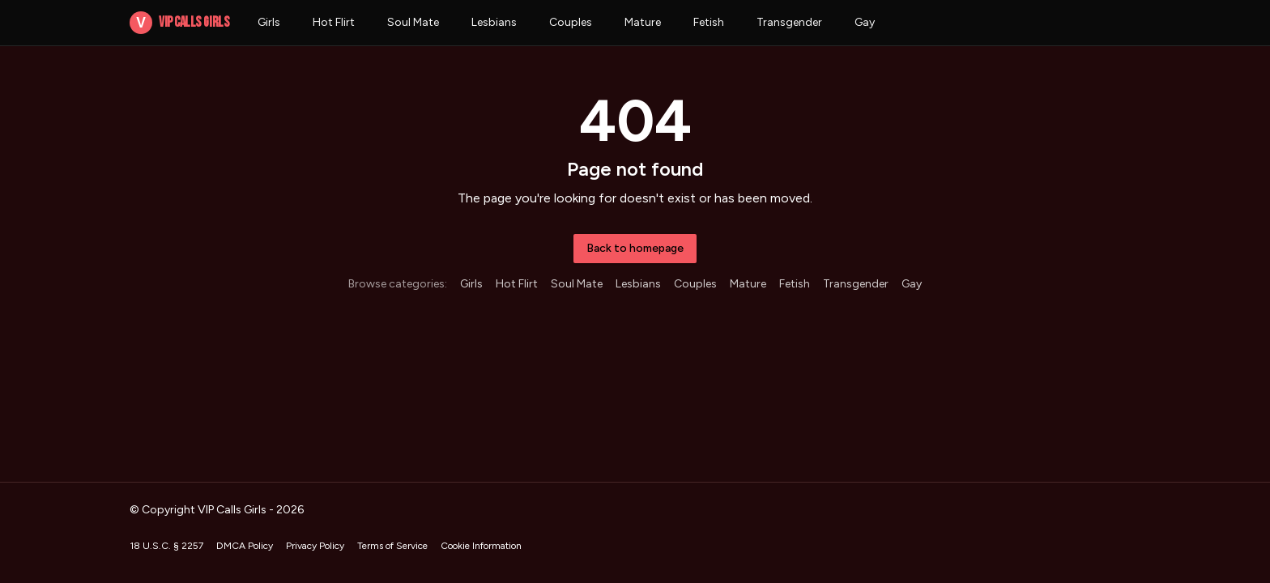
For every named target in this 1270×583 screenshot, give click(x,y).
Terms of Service (392, 545)
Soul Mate (413, 22)
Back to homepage (635, 248)
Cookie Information (481, 545)
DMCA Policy (244, 545)
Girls (269, 22)
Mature (642, 22)
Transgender (789, 22)
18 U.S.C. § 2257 (166, 545)
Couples (570, 22)
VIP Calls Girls (179, 22)
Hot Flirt (334, 22)
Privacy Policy (315, 545)
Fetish (708, 22)
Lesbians (494, 22)
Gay (864, 22)
